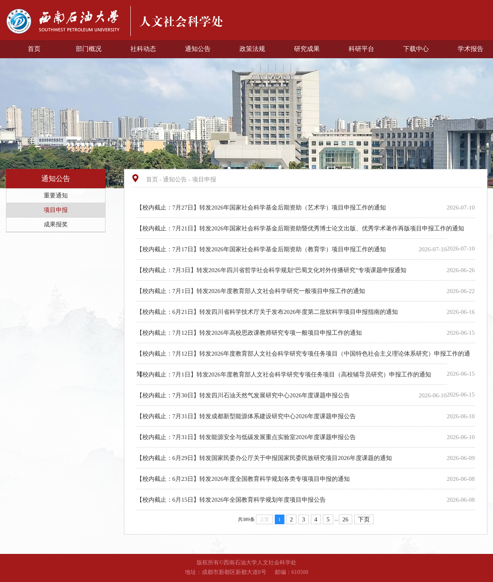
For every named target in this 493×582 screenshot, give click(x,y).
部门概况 (88, 48)
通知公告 (198, 48)
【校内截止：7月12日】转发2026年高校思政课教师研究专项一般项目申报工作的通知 (249, 333)
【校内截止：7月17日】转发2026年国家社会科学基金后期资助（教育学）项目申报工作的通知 (262, 249)
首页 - (154, 179)
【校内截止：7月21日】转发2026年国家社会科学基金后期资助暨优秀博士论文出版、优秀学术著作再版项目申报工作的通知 (301, 228)
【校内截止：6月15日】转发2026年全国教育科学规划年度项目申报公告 (231, 500)
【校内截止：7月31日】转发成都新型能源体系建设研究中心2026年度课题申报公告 (246, 416)
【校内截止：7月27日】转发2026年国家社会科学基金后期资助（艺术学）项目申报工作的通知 (262, 207)
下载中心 (416, 48)
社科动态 (143, 48)
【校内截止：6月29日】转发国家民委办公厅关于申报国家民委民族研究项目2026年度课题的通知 (265, 458)
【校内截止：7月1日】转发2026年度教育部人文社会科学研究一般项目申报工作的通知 (251, 291)
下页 (364, 519)
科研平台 (361, 48)
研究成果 (307, 48)
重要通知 (56, 195)
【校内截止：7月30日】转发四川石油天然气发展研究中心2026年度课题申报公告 (243, 395)
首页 (34, 48)
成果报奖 (56, 224)
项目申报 (56, 210)
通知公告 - (177, 179)
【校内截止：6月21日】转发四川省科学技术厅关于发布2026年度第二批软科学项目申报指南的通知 (268, 312)
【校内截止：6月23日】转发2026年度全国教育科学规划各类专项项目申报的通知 (243, 479)
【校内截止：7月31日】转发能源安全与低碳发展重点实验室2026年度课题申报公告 (246, 437)
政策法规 (252, 48)
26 (346, 519)
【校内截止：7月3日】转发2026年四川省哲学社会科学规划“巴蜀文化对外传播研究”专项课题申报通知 (272, 270)
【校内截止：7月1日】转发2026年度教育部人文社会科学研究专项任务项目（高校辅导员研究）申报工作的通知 (284, 374)
